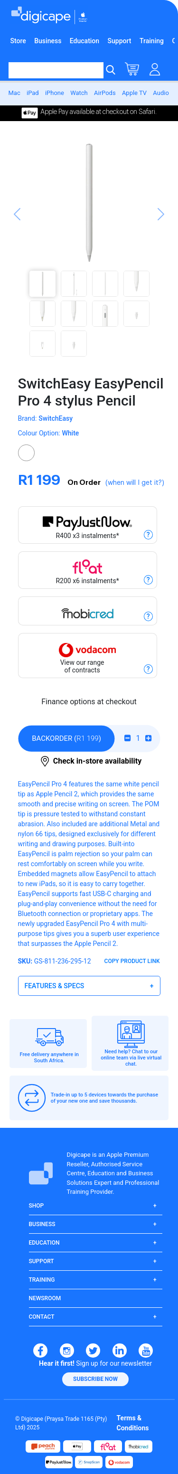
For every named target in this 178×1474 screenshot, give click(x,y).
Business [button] (42, 1224)
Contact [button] (42, 1316)
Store (18, 41)
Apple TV (134, 92)
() (66, 738)
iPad (33, 92)
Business (47, 41)
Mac (14, 92)
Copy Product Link (132, 961)
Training (152, 41)
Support (119, 41)
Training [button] (42, 1279)
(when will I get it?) (134, 483)
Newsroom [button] (45, 1298)
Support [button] (41, 1261)
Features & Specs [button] (54, 986)
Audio (161, 92)
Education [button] (44, 1242)
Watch (79, 92)
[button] (17, 251)
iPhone (54, 92)
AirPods (105, 92)
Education (84, 41)
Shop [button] (36, 1205)
